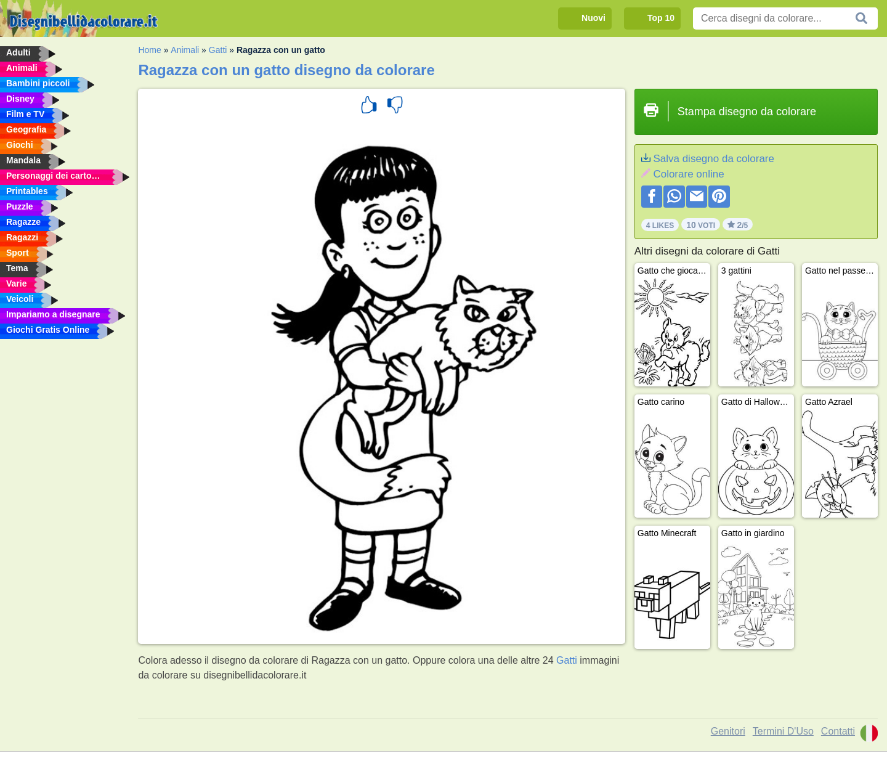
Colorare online (688, 174)
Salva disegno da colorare (713, 159)
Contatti (838, 731)
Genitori (728, 731)
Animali (185, 50)
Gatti (218, 50)
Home (149, 50)
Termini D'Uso (783, 731)
